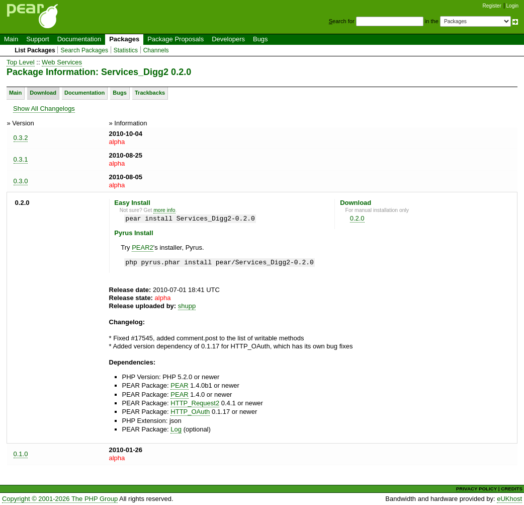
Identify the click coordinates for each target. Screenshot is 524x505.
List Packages (35, 50)
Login (512, 6)
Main (11, 39)
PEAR (179, 385)
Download (43, 93)
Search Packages (84, 50)
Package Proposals (175, 39)
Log (176, 429)
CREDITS (511, 488)
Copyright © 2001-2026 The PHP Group (60, 498)
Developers (228, 39)
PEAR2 (142, 247)
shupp (187, 306)
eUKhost (509, 498)
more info (164, 210)
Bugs (260, 39)
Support (37, 39)
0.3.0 (21, 181)
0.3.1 (21, 159)
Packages (124, 39)
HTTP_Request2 (194, 403)
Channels (156, 50)
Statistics (126, 50)
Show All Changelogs (44, 108)
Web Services (62, 62)
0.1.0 (21, 454)
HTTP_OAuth (190, 411)
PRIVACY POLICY (476, 488)
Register (492, 6)
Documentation (79, 39)
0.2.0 (357, 218)
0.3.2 (21, 137)
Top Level (21, 62)
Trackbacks (150, 93)
